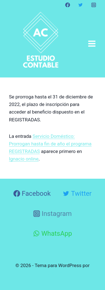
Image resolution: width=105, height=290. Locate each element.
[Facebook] (68, 5)
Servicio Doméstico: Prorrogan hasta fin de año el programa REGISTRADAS (50, 143)
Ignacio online (24, 159)
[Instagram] (93, 5)
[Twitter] (80, 5)
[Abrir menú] (91, 43)
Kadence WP (52, 273)
